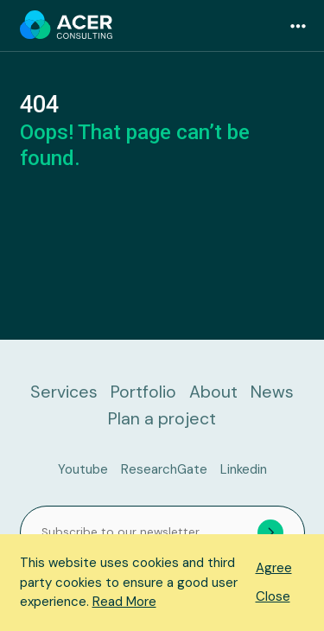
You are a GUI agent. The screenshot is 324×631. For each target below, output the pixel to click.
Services (64, 392)
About (213, 392)
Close (273, 596)
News (272, 392)
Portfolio (143, 392)
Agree (274, 568)
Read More (124, 601)
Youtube (83, 469)
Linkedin (243, 469)
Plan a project (162, 419)
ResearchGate (164, 469)
